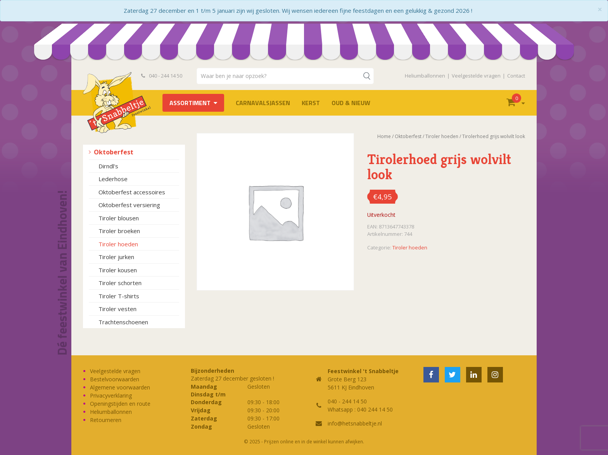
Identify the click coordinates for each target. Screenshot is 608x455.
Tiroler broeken (119, 231)
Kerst (311, 102)
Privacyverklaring (111, 395)
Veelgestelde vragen (476, 75)
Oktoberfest (113, 152)
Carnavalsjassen (263, 102)
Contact (516, 75)
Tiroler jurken (116, 257)
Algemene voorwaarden (120, 387)
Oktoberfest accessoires (131, 192)
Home (384, 136)
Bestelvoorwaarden (114, 379)
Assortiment (190, 102)
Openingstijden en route (120, 403)
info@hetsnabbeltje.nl (355, 423)
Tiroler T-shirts (118, 296)
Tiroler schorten (120, 283)
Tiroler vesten (117, 309)
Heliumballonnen (425, 75)
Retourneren (105, 420)
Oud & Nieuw (351, 102)
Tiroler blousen (118, 218)
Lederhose (113, 179)
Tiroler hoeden (118, 244)
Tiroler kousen (117, 270)
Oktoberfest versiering (129, 205)
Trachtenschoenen (123, 322)
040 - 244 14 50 (161, 75)
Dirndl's (108, 166)
